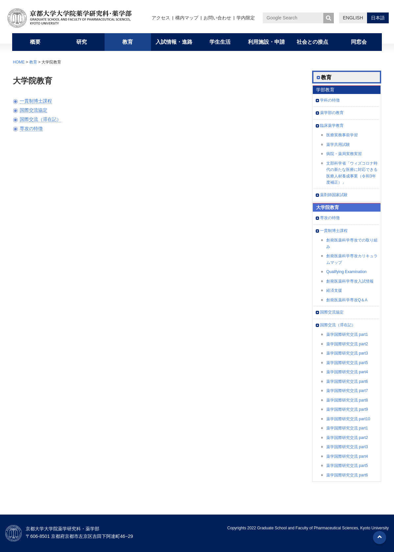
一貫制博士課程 (36, 101)
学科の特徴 (330, 100)
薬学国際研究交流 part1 (347, 334)
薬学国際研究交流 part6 (347, 381)
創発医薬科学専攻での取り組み (352, 243)
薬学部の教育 (332, 112)
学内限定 (245, 17)
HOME (19, 62)
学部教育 (325, 89)
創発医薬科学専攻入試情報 (350, 281)
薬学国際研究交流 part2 (347, 344)
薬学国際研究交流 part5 (347, 362)
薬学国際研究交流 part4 (347, 372)
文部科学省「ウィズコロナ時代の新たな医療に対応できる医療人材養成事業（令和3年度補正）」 (352, 173)
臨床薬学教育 (332, 125)
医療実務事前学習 (342, 135)
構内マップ (186, 17)
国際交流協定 (33, 110)
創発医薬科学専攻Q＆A (346, 300)
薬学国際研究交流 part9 (347, 409)
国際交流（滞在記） (40, 119)
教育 (33, 62)
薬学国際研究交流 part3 (347, 353)
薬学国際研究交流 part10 (348, 419)
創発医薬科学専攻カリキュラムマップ (352, 259)
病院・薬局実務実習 (344, 153)
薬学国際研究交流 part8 (347, 400)
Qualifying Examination (346, 271)
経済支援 (334, 290)
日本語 (378, 17)
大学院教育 (327, 207)
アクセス (161, 17)
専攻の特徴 (31, 128)
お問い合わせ (217, 17)
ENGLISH (353, 17)
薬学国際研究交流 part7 (347, 390)
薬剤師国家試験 (334, 195)
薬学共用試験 (338, 144)
